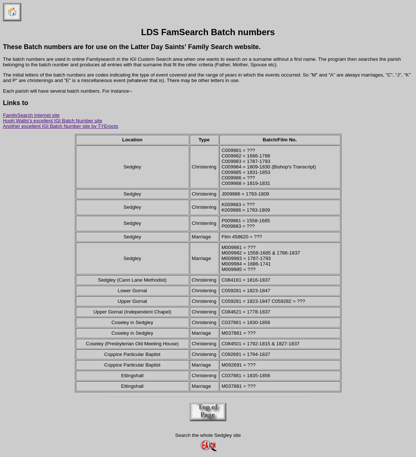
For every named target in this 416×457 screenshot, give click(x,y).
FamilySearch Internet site (31, 115)
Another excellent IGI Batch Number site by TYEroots (60, 126)
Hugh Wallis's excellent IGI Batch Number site (52, 120)
